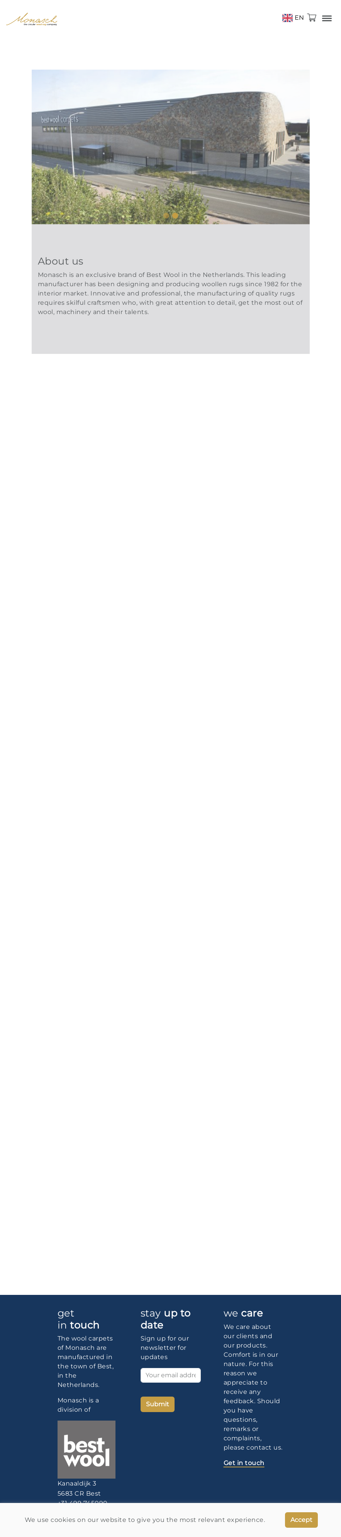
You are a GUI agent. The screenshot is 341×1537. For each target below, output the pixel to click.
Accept (301, 1519)
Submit (157, 1404)
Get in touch (244, 1463)
